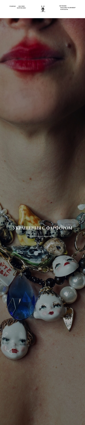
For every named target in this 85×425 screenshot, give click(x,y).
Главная (12, 6)
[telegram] (78, 12)
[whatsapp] (81, 12)
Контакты (64, 9)
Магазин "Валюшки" (68, 7)
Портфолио (21, 8)
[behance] (70, 12)
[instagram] (74, 12)
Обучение (62, 6)
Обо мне (21, 6)
